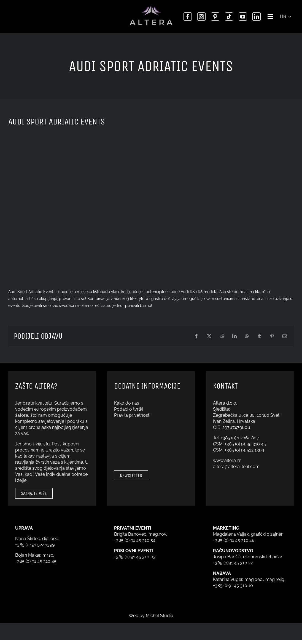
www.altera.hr (227, 460)
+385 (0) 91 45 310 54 (134, 540)
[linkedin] (256, 16)
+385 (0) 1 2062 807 (240, 437)
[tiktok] (229, 16)
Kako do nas (126, 403)
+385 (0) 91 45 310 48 (233, 540)
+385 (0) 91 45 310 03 (135, 556)
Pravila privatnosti (132, 415)
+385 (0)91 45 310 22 (233, 562)
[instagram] (201, 16)
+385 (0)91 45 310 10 (233, 585)
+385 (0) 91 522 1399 (244, 450)
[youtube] (243, 16)
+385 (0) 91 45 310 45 (245, 444)
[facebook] (188, 16)
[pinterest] (215, 16)
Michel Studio (159, 615)
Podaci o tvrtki (128, 409)
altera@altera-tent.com (236, 466)
